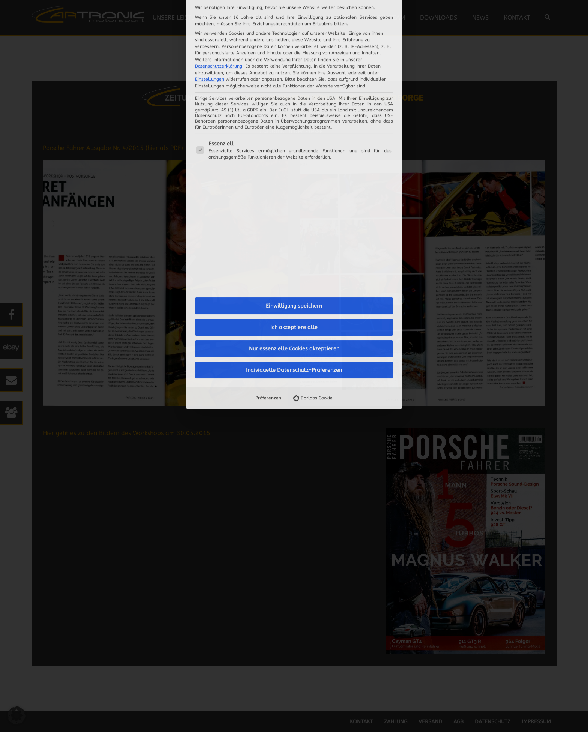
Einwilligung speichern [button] (294, 145)
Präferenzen (268, 237)
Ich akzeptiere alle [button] (294, 167)
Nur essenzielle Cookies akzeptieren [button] (294, 188)
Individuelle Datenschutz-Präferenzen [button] (294, 209)
